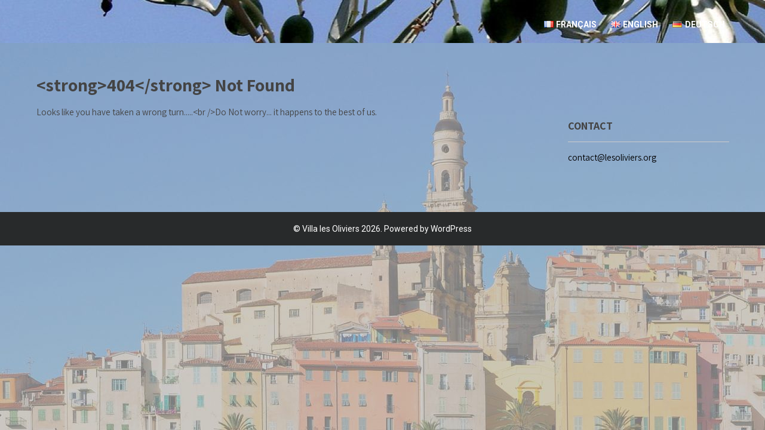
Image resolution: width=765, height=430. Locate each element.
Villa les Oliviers (331, 229)
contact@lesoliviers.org (612, 157)
